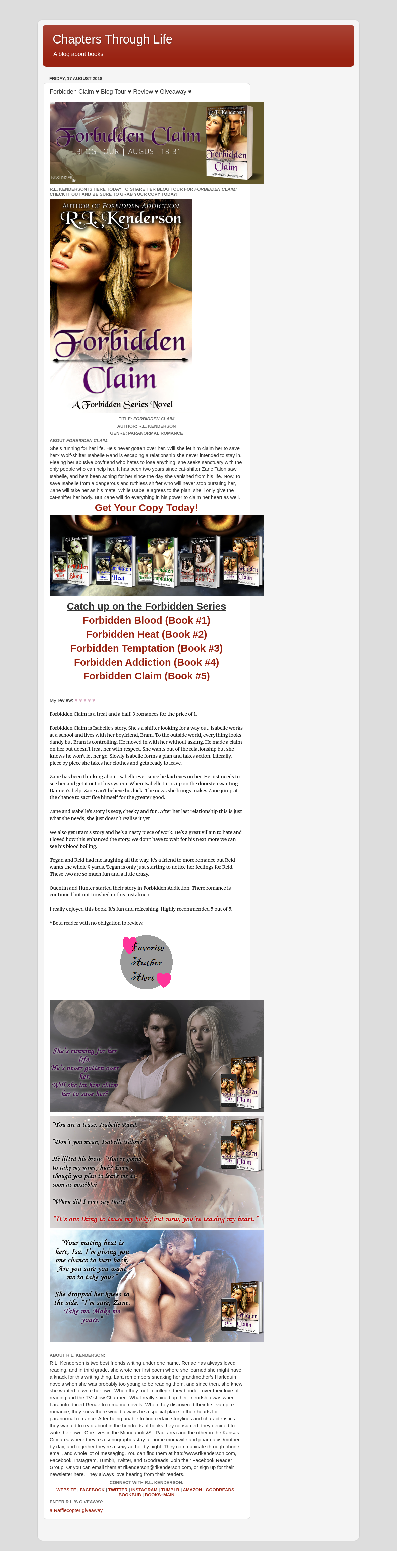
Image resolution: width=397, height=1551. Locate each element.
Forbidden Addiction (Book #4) (146, 662)
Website (66, 1489)
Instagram (144, 1489)
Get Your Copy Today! (146, 507)
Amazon (192, 1489)
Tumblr (170, 1489)
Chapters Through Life (113, 39)
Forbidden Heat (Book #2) (146, 634)
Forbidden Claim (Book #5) (146, 675)
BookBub (130, 1494)
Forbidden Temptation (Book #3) (146, 648)
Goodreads (220, 1489)
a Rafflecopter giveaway (76, 1510)
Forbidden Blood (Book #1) (147, 620)
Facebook (92, 1489)
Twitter (118, 1489)
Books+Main (159, 1494)
